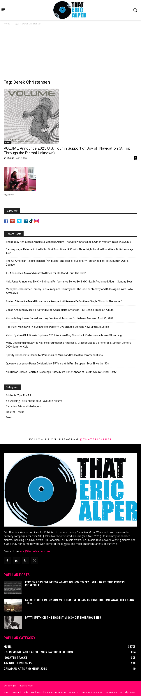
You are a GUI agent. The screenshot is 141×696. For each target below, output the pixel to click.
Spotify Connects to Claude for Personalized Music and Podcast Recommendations (54, 355)
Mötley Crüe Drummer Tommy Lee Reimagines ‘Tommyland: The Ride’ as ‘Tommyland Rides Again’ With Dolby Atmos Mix (69, 291)
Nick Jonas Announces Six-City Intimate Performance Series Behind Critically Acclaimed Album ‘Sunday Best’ (69, 281)
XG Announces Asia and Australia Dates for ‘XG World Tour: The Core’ (46, 273)
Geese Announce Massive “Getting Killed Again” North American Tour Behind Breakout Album (60, 309)
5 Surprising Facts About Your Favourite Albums (34, 400)
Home (7, 23)
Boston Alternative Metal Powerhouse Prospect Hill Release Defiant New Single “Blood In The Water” (64, 301)
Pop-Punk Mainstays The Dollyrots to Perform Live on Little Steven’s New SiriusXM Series (57, 326)
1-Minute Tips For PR (18, 395)
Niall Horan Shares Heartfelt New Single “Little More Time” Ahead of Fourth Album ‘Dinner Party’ (61, 372)
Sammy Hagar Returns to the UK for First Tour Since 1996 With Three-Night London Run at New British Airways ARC (69, 251)
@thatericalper (96, 439)
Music (7, 142)
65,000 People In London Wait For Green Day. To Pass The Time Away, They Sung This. (79, 601)
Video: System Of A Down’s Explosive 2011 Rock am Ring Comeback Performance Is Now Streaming (64, 335)
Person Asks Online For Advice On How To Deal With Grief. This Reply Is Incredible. (75, 584)
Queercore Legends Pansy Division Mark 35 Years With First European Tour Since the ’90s (57, 363)
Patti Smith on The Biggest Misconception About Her (63, 617)
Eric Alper (9, 157)
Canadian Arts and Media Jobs (24, 406)
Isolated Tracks (15, 412)
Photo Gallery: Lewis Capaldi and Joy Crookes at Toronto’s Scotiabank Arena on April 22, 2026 (60, 318)
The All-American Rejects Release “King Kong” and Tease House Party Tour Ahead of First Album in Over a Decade (67, 262)
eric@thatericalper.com (35, 551)
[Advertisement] (70, 53)
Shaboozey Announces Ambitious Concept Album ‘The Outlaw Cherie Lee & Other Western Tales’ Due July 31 (69, 241)
